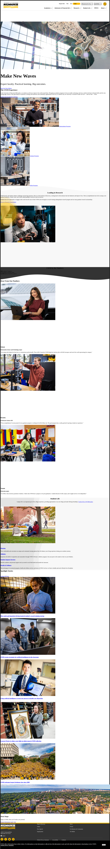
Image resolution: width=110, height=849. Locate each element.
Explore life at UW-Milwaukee (85, 501)
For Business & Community (76, 829)
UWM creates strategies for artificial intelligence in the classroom (20, 657)
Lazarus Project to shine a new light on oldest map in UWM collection (21, 741)
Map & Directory (41, 824)
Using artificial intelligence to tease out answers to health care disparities (22, 698)
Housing (3, 548)
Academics (48, 8)
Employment (40, 831)
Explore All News (5, 576)
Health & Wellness (6, 565)
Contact (3, 835)
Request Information (5, 822)
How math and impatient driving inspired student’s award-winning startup (22, 616)
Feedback (64, 840)
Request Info (62, 3)
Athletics (96, 8)
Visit (67, 3)
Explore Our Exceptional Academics (9, 96)
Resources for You (87, 3)
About (103, 8)
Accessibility (55, 840)
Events (71, 826)
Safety (38, 826)
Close (104, 844)
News (71, 824)
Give (71, 3)
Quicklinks (97, 3)
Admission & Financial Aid (63, 8)
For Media (72, 831)
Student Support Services (8, 559)
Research (77, 8)
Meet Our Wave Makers (6, 88)
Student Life (87, 8)
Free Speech (40, 829)
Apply (75, 3)
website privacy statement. (7, 845)
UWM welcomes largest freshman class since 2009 (15, 782)
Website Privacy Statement (43, 840)
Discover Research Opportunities (8, 202)
